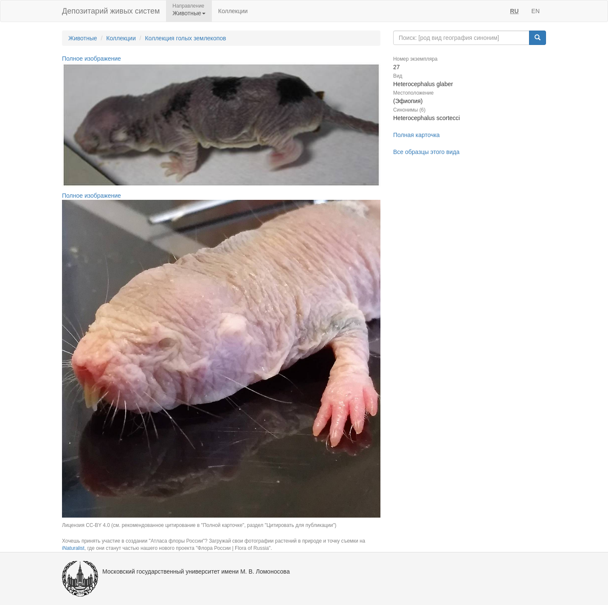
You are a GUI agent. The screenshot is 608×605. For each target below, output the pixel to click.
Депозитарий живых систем (111, 11)
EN (536, 11)
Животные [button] (188, 13)
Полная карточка (416, 135)
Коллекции (233, 11)
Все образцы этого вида (426, 151)
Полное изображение (91, 58)
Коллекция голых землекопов (185, 38)
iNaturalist (73, 548)
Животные (82, 38)
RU (514, 11)
